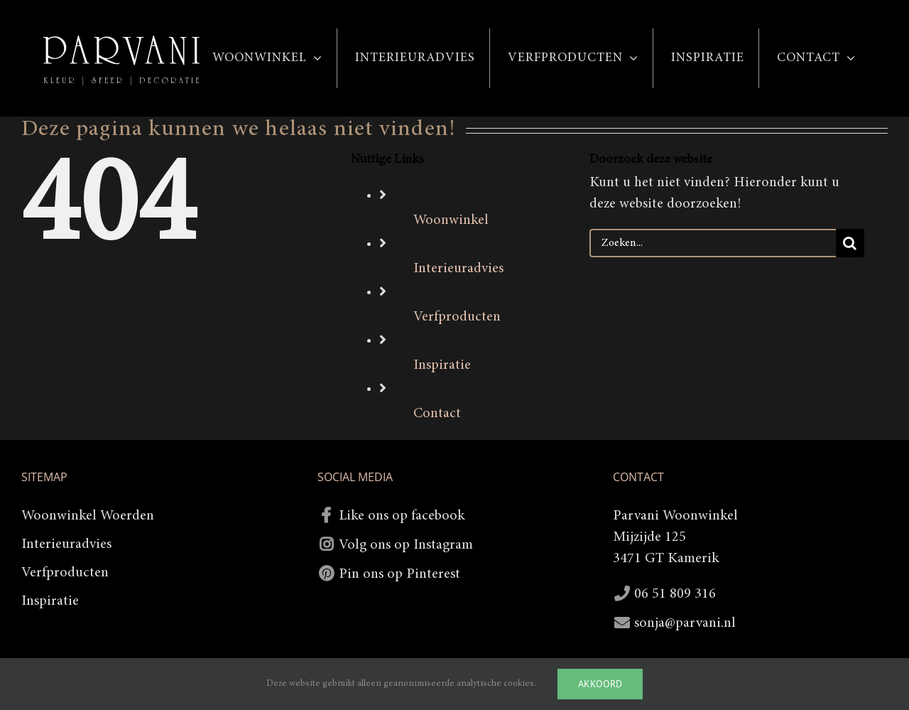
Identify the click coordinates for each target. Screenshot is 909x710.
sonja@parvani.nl (685, 623)
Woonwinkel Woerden (87, 516)
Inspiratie (442, 365)
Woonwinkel (451, 220)
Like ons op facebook (401, 516)
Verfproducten (457, 317)
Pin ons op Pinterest (399, 574)
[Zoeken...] (712, 243)
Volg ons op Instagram (406, 545)
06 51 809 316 (675, 594)
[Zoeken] (850, 243)
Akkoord (600, 683)
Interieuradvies (458, 269)
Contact (437, 414)
